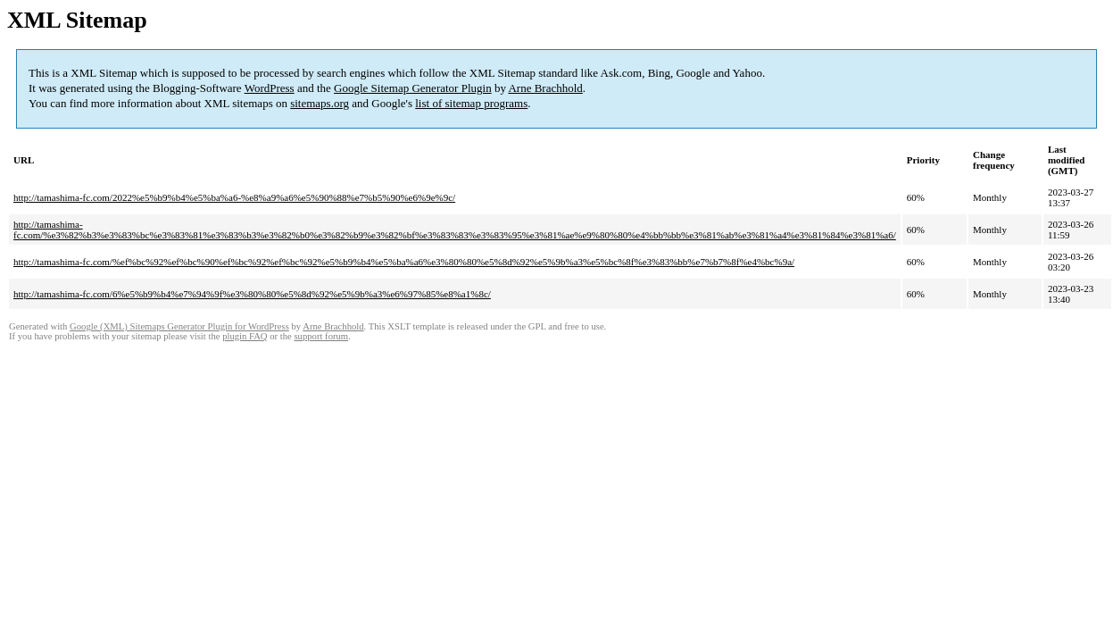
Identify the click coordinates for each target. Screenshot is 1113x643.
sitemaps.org (319, 103)
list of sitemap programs (471, 103)
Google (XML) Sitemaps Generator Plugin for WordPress (179, 326)
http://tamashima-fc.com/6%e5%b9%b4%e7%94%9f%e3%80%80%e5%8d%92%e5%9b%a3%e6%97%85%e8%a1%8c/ (252, 293)
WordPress (270, 88)
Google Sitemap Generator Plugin (413, 88)
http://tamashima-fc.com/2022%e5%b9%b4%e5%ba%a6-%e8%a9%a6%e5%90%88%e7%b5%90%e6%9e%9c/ (234, 197)
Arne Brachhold (545, 88)
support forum (321, 336)
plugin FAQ (244, 336)
